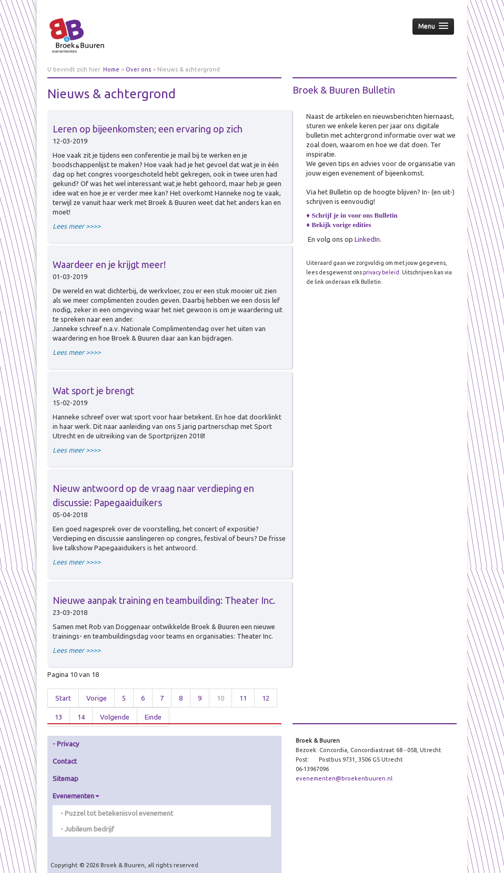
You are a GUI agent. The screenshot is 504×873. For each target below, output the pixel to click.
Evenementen (76, 795)
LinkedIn (367, 239)
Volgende (114, 717)
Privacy (68, 743)
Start (63, 698)
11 (243, 698)
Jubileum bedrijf (89, 829)
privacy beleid (381, 272)
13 (58, 717)
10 (220, 698)
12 (265, 698)
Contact (65, 761)
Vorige (96, 698)
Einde (153, 717)
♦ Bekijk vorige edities (338, 225)
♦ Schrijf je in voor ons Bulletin (351, 215)
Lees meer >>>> (76, 226)
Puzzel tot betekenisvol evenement (119, 813)
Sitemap (65, 778)
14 (81, 717)
